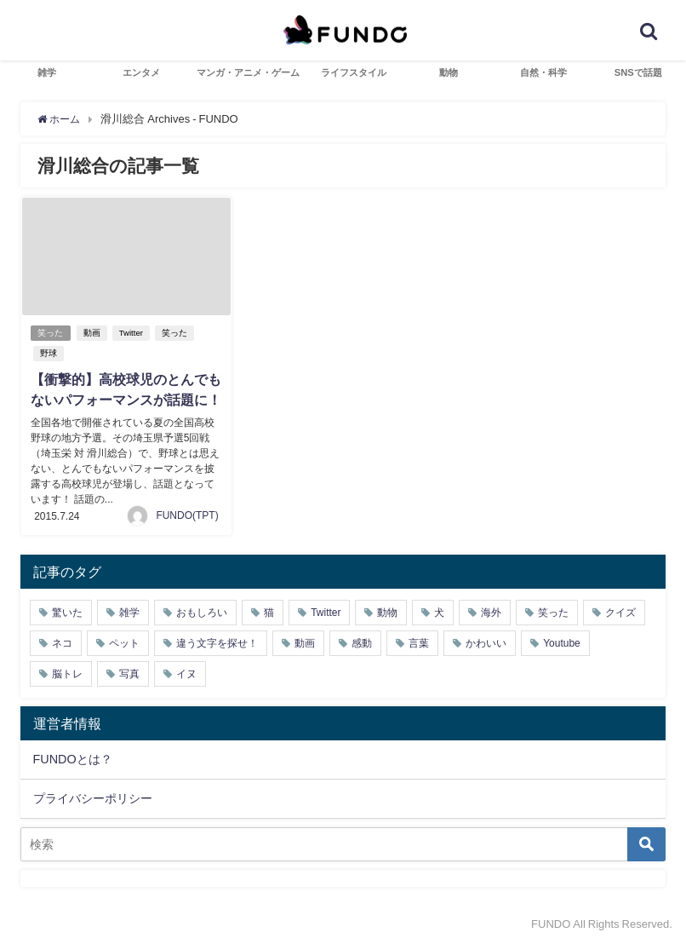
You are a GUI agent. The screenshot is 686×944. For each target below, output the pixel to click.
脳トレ (67, 673)
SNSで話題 (638, 72)
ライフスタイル (353, 72)
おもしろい (201, 612)
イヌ (186, 673)
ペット (124, 642)
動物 (448, 72)
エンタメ (141, 72)
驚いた (67, 612)
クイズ (620, 612)
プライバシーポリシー (92, 797)
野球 (47, 353)
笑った (51, 333)
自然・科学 (543, 72)
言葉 (419, 642)
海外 (491, 612)
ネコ (62, 642)
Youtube (561, 642)
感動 (362, 642)
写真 (129, 673)
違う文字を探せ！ (217, 642)
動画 (93, 333)
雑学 (46, 72)
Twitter (133, 333)
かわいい (486, 642)
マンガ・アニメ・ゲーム (248, 72)
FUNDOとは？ (72, 758)
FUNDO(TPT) (187, 514)
